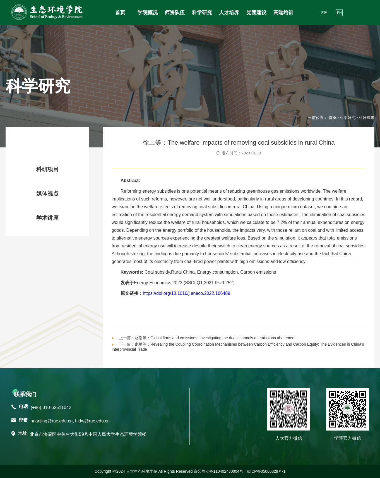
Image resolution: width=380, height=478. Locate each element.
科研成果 (50, 145)
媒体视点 (47, 193)
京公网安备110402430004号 (218, 471)
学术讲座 (47, 218)
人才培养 (229, 12)
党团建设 (256, 12)
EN (339, 13)
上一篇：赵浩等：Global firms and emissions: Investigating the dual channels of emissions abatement (207, 338)
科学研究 (202, 12)
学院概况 (148, 12)
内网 (324, 13)
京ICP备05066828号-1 (265, 471)
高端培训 (283, 12)
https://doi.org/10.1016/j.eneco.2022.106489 (186, 293)
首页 (120, 12)
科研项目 (47, 169)
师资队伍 (175, 12)
